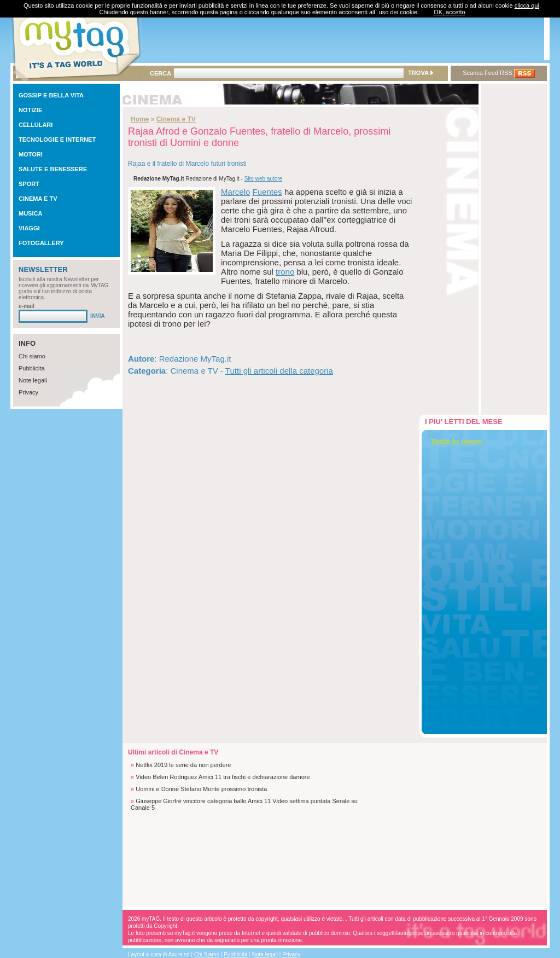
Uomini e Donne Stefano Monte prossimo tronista (201, 789)
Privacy (28, 392)
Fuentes (267, 191)
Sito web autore (263, 179)
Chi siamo (32, 356)
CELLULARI (35, 124)
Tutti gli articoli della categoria (279, 370)
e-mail (26, 306)
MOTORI (31, 154)
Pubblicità (235, 954)
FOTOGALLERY (41, 243)
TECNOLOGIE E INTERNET (57, 139)
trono (285, 271)
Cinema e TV (176, 119)
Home (140, 119)
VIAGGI (29, 228)
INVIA (97, 316)
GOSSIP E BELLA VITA (51, 95)
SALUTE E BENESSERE (53, 169)
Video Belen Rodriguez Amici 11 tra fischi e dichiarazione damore (223, 777)
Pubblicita (32, 368)
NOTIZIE (30, 110)
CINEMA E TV (38, 198)
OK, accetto (449, 12)
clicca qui (527, 5)
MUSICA (30, 213)
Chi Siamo (206, 954)
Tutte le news (456, 441)
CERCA (160, 73)
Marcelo (235, 191)
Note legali (33, 380)
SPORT (29, 184)
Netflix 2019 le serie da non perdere (183, 765)
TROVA (420, 72)
